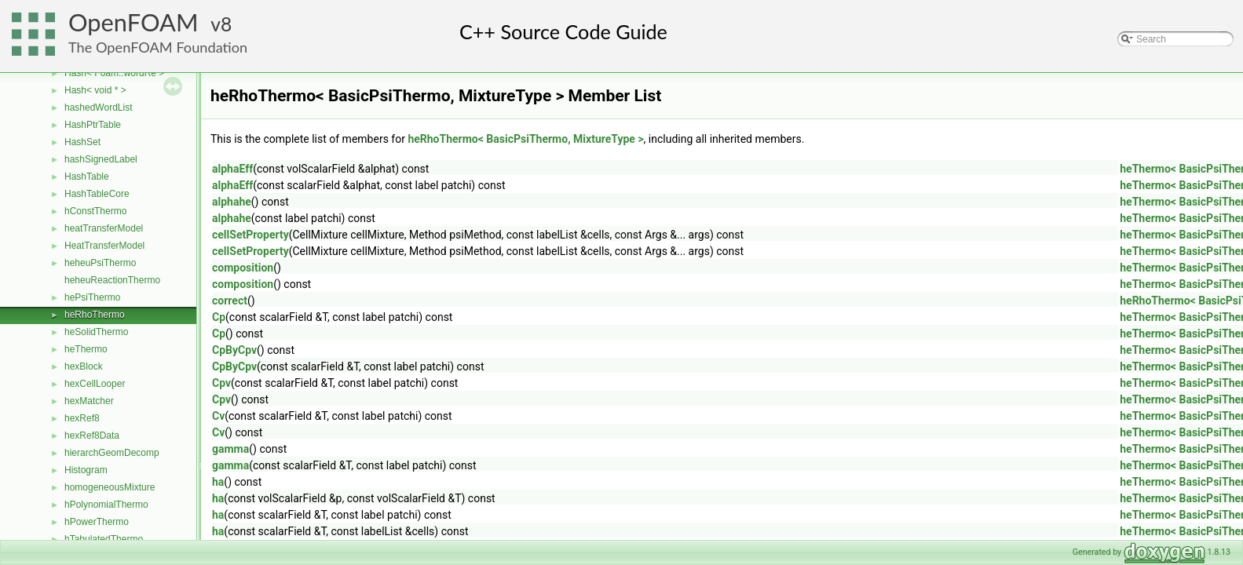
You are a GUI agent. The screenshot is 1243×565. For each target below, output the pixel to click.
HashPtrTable (92, 124)
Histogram (86, 470)
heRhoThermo (94, 314)
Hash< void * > (95, 90)
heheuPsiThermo (100, 262)
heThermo (86, 349)
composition (242, 267)
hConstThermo (95, 211)
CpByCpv (234, 350)
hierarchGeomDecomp (111, 452)
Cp (218, 317)
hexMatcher (89, 401)
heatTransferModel (103, 228)
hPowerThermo (96, 521)
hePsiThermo (92, 297)
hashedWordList (98, 107)
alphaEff (232, 168)
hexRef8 (82, 418)
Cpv (221, 383)
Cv (218, 416)
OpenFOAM (133, 22)
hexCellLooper (94, 383)
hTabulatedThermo (103, 539)
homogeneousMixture (109, 487)
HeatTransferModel (104, 245)
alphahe (231, 201)
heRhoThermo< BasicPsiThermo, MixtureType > (525, 139)
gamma (230, 449)
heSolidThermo (96, 331)
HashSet (82, 142)
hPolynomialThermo (106, 504)
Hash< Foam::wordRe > (114, 72)
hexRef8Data (91, 435)
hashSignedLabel (100, 159)
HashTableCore (97, 193)
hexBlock (83, 366)
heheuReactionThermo (112, 280)
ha (218, 482)
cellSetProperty (250, 234)
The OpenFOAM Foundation (157, 47)
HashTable (86, 176)
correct (229, 300)
